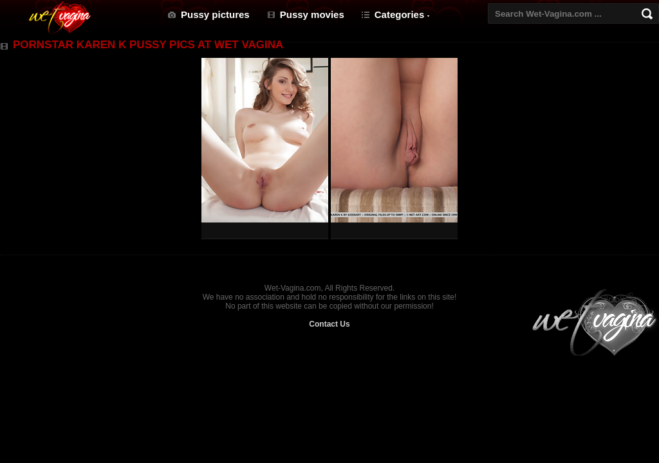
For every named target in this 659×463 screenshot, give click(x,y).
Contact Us (329, 324)
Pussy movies (312, 14)
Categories (400, 14)
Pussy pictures (215, 14)
